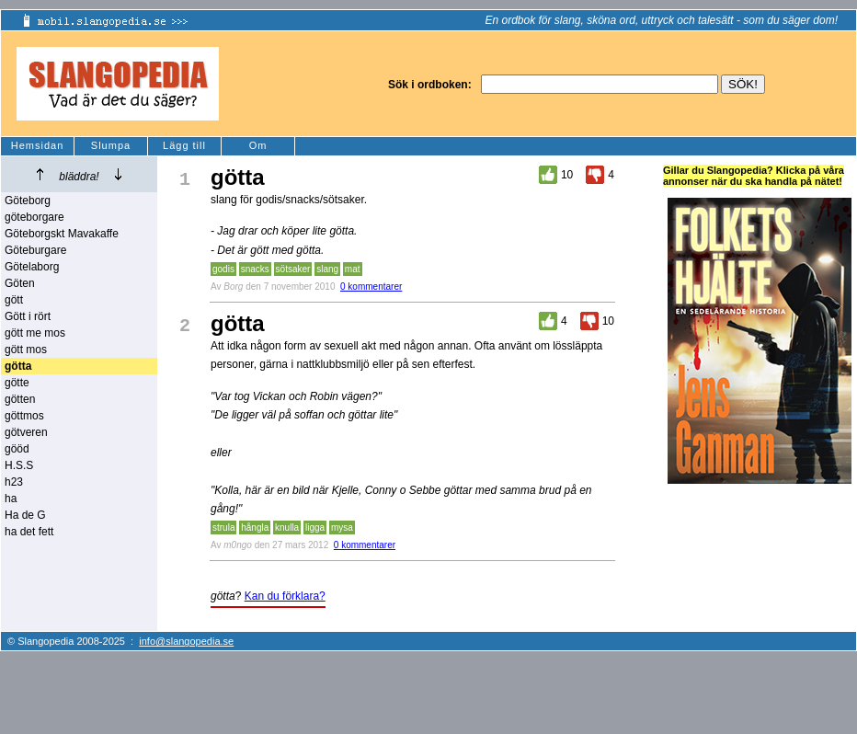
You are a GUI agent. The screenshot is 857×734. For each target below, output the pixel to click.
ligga (315, 527)
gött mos (26, 349)
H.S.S (19, 465)
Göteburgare (35, 250)
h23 (14, 482)
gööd (17, 448)
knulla (287, 527)
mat (352, 269)
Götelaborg (32, 266)
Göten (20, 283)
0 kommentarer (371, 286)
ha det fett (29, 531)
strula (223, 527)
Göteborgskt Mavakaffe (62, 233)
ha (11, 498)
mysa (342, 527)
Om (258, 145)
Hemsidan (37, 145)
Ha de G (25, 515)
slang (327, 269)
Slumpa (111, 145)
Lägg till (184, 145)
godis (223, 269)
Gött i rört (28, 316)
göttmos (24, 415)
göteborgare (34, 217)
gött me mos (35, 333)
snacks (255, 269)
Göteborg (28, 200)
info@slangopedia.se (186, 641)
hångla (255, 527)
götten (20, 399)
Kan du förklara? (285, 596)
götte (17, 382)
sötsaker (293, 269)
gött (14, 299)
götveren (26, 432)
